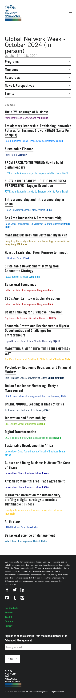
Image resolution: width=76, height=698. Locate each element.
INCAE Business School (16, 276)
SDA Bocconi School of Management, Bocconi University (32, 396)
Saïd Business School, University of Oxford (26, 377)
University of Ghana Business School (23, 473)
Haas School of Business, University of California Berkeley (34, 223)
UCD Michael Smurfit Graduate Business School (29, 437)
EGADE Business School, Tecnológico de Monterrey (30, 141)
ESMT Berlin (11, 154)
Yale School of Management (19, 541)
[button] (71, 11)
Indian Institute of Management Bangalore (26, 290)
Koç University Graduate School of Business (26, 318)
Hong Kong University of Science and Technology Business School (37, 241)
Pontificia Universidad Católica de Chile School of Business (34, 359)
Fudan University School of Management (25, 210)
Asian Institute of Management (20, 118)
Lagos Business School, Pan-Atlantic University (28, 341)
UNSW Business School (16, 527)
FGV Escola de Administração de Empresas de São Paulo (33, 173)
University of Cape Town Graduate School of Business (31, 451)
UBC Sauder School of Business (20, 423)
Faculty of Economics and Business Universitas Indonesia (34, 510)
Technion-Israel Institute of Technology (24, 410)
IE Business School (14, 258)
